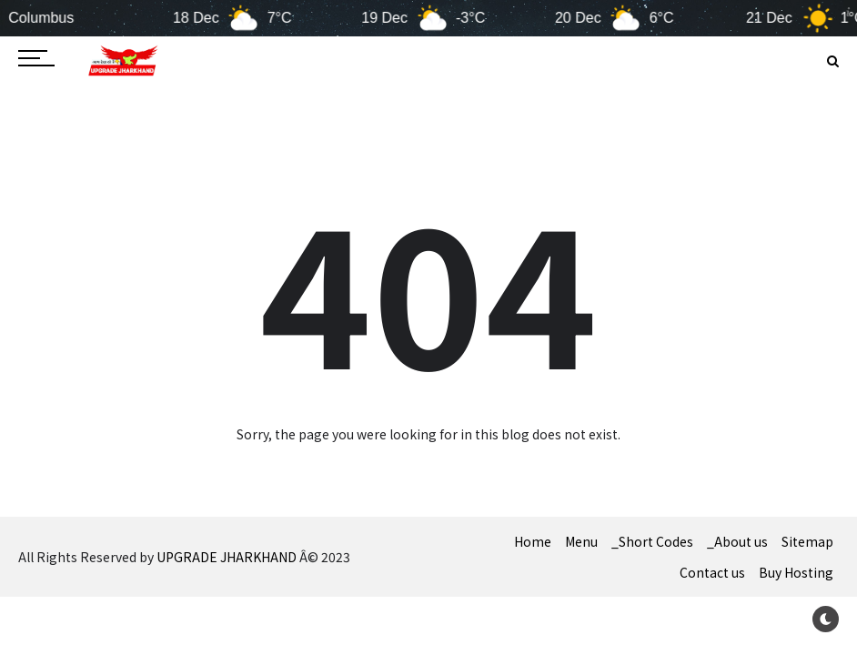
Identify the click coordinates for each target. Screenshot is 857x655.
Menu (581, 541)
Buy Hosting (796, 572)
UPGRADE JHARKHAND (226, 557)
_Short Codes (652, 541)
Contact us (712, 572)
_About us (737, 541)
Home (532, 541)
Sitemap (807, 541)
